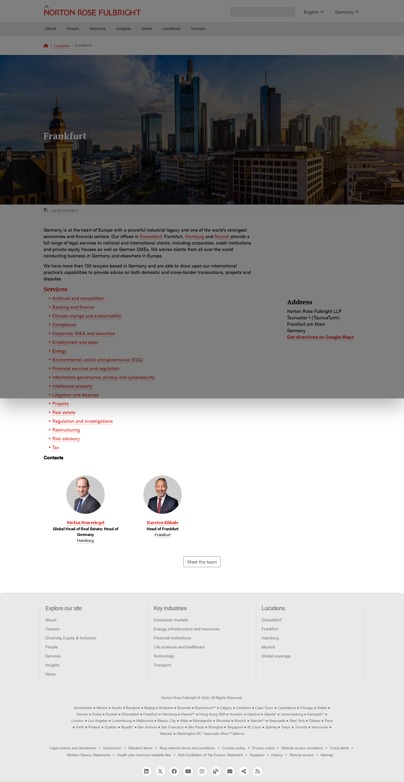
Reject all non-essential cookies (283, 48)
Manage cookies (205, 48)
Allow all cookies (126, 48)
